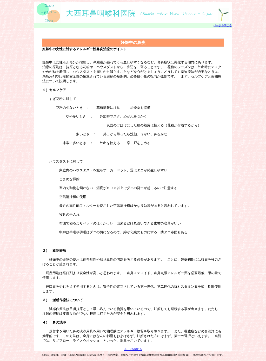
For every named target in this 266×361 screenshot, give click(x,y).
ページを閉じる (223, 25)
